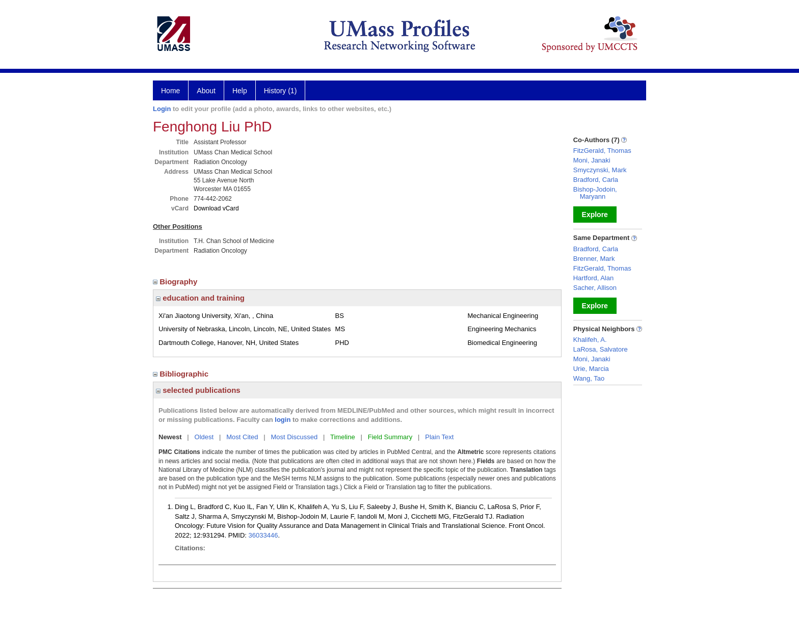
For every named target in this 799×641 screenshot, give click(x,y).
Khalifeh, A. (590, 339)
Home (170, 91)
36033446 (263, 535)
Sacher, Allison (595, 287)
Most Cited (242, 437)
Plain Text (439, 437)
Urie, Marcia (591, 368)
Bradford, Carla (595, 179)
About (206, 91)
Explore (595, 214)
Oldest (204, 437)
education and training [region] (200, 297)
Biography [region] (176, 281)
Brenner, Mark (594, 258)
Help (239, 91)
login (282, 419)
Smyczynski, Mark (600, 170)
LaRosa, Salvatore (600, 349)
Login (162, 109)
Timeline (342, 437)
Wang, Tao (588, 378)
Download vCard (216, 208)
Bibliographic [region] (181, 373)
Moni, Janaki (591, 160)
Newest (170, 437)
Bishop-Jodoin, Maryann (595, 192)
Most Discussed (294, 437)
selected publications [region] (198, 390)
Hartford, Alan (593, 278)
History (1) (280, 91)
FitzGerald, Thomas (602, 150)
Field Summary (390, 437)
